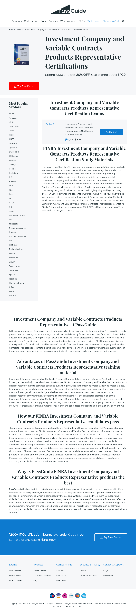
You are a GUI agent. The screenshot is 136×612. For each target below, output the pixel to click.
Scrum (12, 262)
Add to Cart (111, 132)
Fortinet (12, 161)
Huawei (12, 182)
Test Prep (13, 279)
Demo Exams (15, 571)
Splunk (12, 275)
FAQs (82, 21)
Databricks (14, 152)
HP (10, 178)
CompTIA (13, 144)
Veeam (12, 292)
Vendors (17, 21)
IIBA (11, 191)
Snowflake (13, 271)
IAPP (11, 186)
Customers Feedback (42, 575)
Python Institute (16, 250)
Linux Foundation (17, 216)
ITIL (10, 207)
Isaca (11, 195)
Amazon (12, 119)
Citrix (11, 135)
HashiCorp (13, 174)
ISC (10, 199)
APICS (12, 123)
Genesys (12, 165)
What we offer (68, 21)
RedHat (12, 254)
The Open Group (16, 284)
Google (12, 169)
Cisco (11, 131)
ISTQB (12, 203)
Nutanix (12, 233)
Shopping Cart (111, 21)
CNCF (11, 140)
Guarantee (60, 580)
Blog (35, 580)
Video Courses (50, 21)
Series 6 (50, 125)
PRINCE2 (13, 246)
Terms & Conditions (88, 575)
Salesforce (13, 258)
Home (12, 30)
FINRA (20, 30)
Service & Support (113, 564)
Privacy (83, 571)
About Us (60, 571)
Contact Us (61, 575)
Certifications (31, 21)
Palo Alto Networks (17, 237)
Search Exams (15, 575)
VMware (12, 296)
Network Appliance (17, 229)
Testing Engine (39, 571)
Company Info (64, 564)
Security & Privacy (90, 564)
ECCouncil (13, 157)
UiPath (12, 288)
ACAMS (12, 114)
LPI (10, 220)
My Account (93, 21)
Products (38, 564)
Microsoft (13, 224)
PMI (11, 241)
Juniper (12, 212)
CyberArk (13, 148)
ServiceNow (14, 267)
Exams (13, 564)
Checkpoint (14, 127)
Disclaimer (108, 575)
